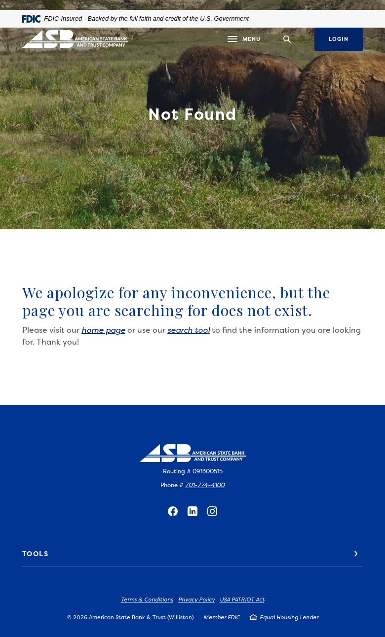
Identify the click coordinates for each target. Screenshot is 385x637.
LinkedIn (192, 511)
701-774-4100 (205, 485)
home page (103, 329)
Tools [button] (35, 553)
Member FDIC (221, 617)
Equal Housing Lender (289, 617)
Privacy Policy (196, 599)
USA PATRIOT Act (242, 599)
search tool (188, 329)
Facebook (173, 511)
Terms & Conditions (147, 599)
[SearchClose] (287, 39)
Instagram (212, 511)
